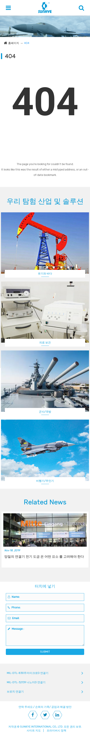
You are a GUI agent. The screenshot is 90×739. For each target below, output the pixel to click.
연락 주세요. (25, 707)
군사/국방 (45, 411)
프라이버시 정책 (56, 730)
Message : (16, 629)
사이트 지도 (34, 730)
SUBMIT (45, 651)
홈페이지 (13, 43)
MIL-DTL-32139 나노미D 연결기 (26, 682)
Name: (14, 597)
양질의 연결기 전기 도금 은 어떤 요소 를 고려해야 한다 (44, 557)
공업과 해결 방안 (61, 707)
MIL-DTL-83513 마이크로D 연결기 (27, 673)
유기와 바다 (45, 273)
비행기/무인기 (45, 481)
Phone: (14, 607)
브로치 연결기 (15, 691)
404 (26, 43)
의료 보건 (45, 342)
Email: (13, 618)
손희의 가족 (42, 707)
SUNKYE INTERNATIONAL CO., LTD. (41, 726)
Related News (45, 502)
